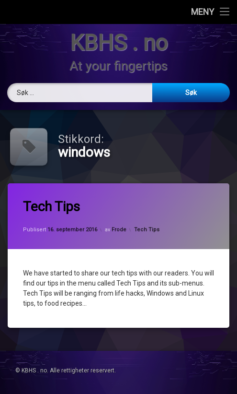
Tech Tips (54, 208)
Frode (119, 230)
